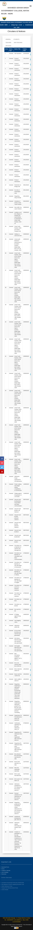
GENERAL (8, 39)
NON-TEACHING (18, 42)
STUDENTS (16, 39)
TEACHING (8, 42)
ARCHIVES (8, 45)
